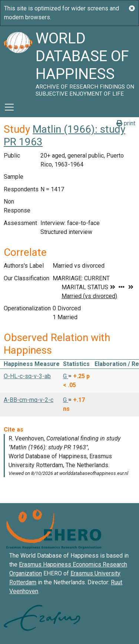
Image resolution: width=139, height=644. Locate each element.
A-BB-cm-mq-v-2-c (28, 399)
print (125, 123)
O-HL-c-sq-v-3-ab (27, 376)
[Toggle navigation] (9, 107)
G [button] (65, 376)
